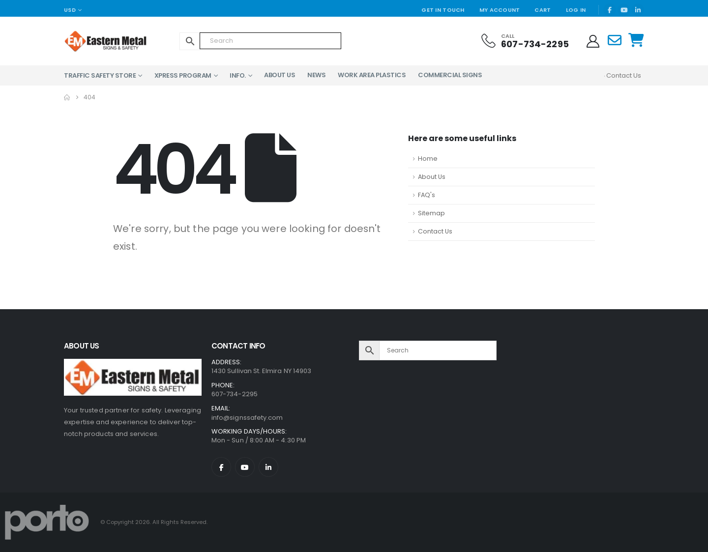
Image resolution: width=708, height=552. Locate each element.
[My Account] (593, 41)
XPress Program (182, 75)
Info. (238, 75)
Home (428, 158)
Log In (576, 10)
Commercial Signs (450, 75)
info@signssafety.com (247, 417)
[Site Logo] (91, 41)
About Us (279, 75)
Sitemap (431, 213)
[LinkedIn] (637, 9)
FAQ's (426, 195)
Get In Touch (442, 10)
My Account (499, 10)
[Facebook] (609, 9)
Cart (542, 10)
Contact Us (435, 231)
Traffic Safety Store (100, 75)
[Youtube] (624, 9)
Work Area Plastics (372, 75)
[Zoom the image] (133, 365)
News (316, 75)
